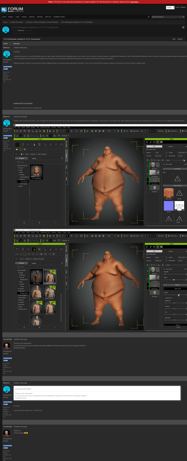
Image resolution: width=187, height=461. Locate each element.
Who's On (48, 17)
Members (40, 17)
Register (183, 7)
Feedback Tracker (59, 17)
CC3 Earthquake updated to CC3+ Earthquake (77, 22)
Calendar (32, 17)
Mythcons (21, 30)
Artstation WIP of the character (23, 103)
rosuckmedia (7, 339)
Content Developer (16, 22)
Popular (24, 17)
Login (177, 7)
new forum (134, 2)
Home (4, 17)
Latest (17, 17)
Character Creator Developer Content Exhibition (42, 22)
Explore (10, 17)
